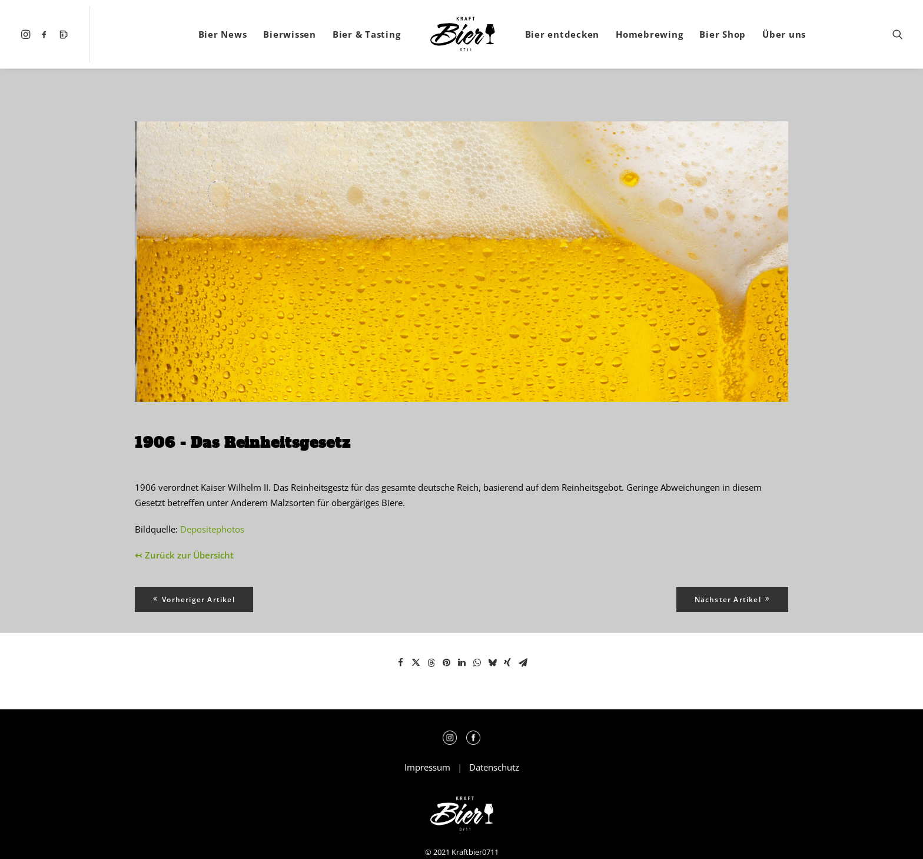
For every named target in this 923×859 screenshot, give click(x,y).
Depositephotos (212, 529)
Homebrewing (649, 34)
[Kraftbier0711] (462, 34)
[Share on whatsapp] (477, 663)
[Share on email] (523, 663)
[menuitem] (27, 34)
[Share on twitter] (416, 663)
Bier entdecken (562, 34)
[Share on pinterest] (446, 663)
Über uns (784, 34)
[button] (27, 34)
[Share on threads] (431, 663)
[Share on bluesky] (492, 663)
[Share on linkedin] (461, 663)
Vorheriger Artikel (194, 599)
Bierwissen (289, 34)
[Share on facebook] (400, 663)
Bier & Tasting (367, 34)
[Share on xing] (507, 663)
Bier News (222, 34)
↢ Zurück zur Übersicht (184, 555)
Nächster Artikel (732, 599)
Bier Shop (722, 34)
